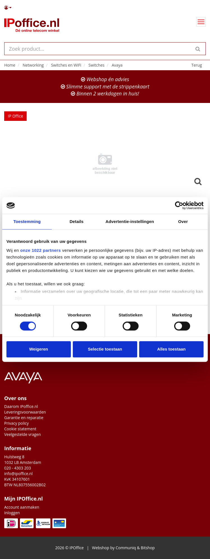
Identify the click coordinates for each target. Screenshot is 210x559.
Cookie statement (20, 428)
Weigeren (38, 349)
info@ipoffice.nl (18, 473)
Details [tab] (76, 221)
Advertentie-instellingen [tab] (130, 221)
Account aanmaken (21, 507)
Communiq (126, 547)
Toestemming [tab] (27, 221)
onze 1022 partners (40, 250)
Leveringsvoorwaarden (25, 412)
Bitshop (148, 547)
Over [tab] (183, 221)
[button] (105, 7)
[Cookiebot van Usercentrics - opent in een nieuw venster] (179, 205)
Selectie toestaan (105, 349)
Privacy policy (16, 423)
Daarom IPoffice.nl (21, 406)
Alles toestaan (171, 349)
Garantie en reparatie (23, 417)
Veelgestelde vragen (22, 434)
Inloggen (12, 512)
